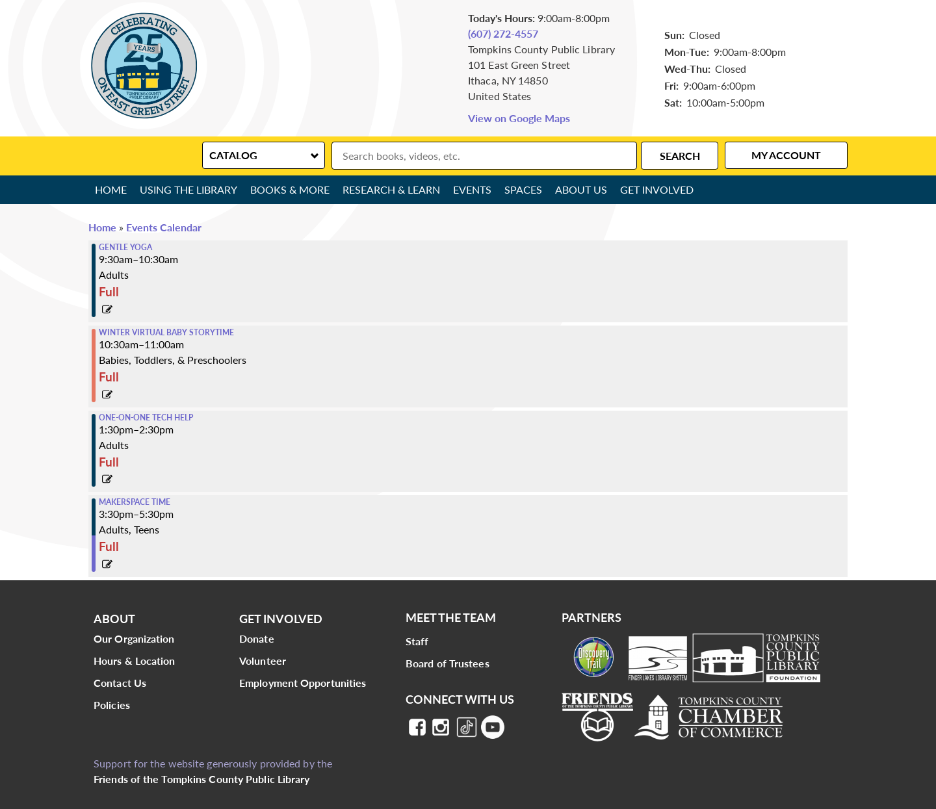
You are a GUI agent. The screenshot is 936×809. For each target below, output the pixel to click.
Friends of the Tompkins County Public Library (202, 779)
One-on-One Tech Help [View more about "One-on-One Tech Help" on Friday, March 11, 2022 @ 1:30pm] (146, 418)
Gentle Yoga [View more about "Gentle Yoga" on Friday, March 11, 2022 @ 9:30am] (125, 247)
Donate (256, 638)
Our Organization (134, 638)
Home (111, 189)
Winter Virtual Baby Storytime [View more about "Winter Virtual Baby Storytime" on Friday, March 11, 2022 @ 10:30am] (166, 333)
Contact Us (120, 682)
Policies (112, 705)
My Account (786, 155)
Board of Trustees (447, 663)
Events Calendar (164, 227)
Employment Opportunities (302, 682)
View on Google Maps (519, 118)
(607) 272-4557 (503, 33)
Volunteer (262, 660)
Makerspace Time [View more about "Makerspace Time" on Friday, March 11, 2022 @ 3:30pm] (134, 502)
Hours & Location (135, 660)
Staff (417, 641)
